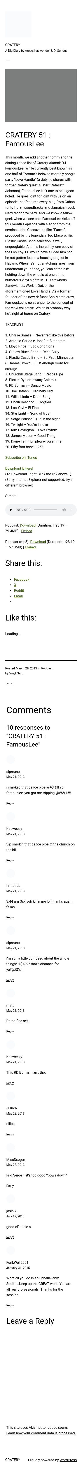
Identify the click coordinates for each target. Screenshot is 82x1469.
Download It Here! (19, 468)
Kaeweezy (14, 829)
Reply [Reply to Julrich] (10, 1134)
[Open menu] (7, 61)
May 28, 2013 (15, 1165)
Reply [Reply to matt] (10, 1031)
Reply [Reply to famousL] (10, 917)
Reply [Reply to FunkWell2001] (10, 1305)
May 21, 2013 (15, 777)
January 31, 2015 (18, 1268)
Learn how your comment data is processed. (41, 1433)
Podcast (46, 668)
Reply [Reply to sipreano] (10, 803)
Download (28, 525)
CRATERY (12, 45)
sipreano (13, 772)
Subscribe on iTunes (21, 458)
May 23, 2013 (15, 1113)
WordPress (68, 1460)
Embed (26, 531)
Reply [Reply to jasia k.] (10, 1237)
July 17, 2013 (15, 1216)
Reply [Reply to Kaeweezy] (10, 860)
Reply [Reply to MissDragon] (10, 1186)
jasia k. (11, 1211)
